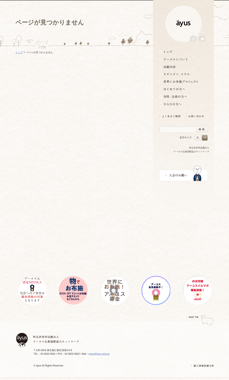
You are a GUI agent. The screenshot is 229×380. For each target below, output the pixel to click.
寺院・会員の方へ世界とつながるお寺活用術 (183, 96)
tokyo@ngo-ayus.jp (99, 353)
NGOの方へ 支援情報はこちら (183, 104)
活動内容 (183, 66)
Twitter (202, 39)
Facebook (193, 39)
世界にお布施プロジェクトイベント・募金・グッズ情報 (183, 81)
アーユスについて (183, 59)
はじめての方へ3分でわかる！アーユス (183, 89)
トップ (183, 51)
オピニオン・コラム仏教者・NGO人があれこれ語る (183, 74)
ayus (183, 23)
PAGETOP (192, 317)
